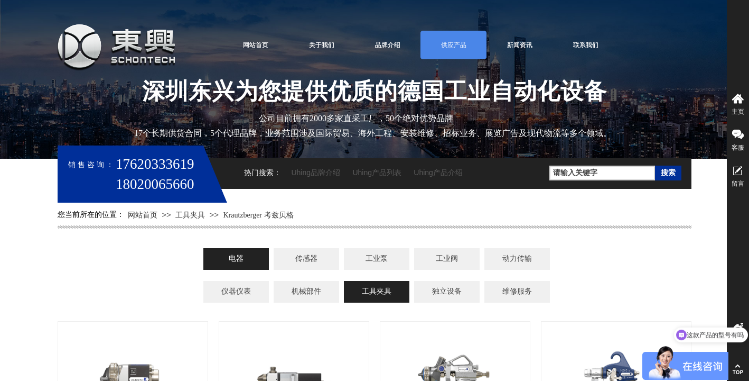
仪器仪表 (236, 291)
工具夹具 (190, 215)
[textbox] (602, 173)
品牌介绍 (387, 45)
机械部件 (306, 291)
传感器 (306, 258)
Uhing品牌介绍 (315, 172)
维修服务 (517, 291)
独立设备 (447, 291)
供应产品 (453, 45)
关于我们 (321, 45)
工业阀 (447, 258)
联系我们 (585, 45)
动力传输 (517, 258)
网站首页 (255, 45)
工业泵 (377, 258)
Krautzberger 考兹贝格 (258, 215)
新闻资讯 (519, 45)
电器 (236, 258)
